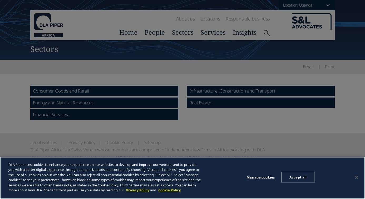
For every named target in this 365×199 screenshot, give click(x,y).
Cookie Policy (169, 190)
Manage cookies (260, 177)
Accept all (298, 177)
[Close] (356, 177)
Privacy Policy (137, 190)
